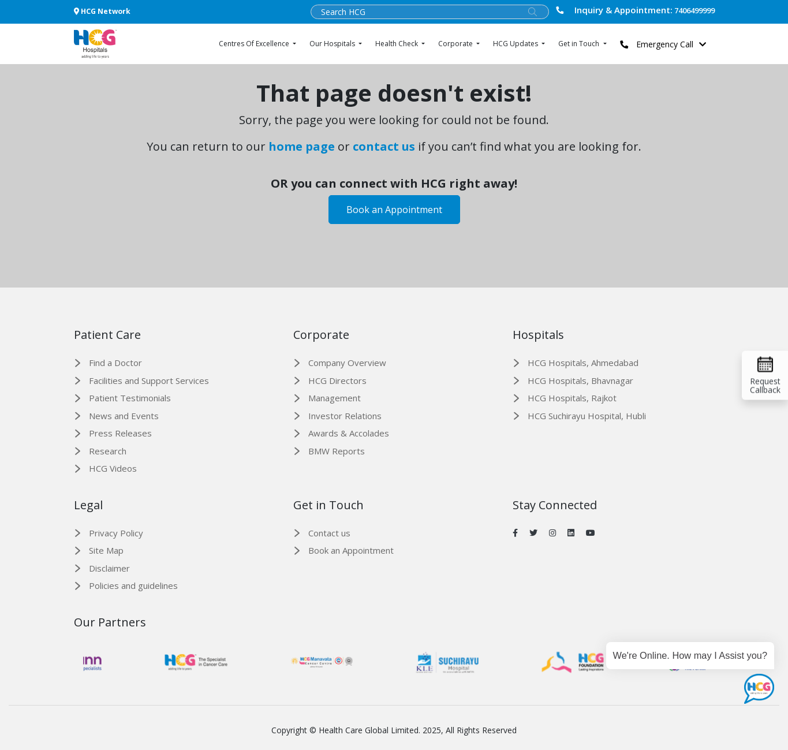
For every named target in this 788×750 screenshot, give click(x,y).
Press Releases (120, 433)
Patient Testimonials (130, 398)
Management (334, 398)
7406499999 (635, 10)
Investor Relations (345, 415)
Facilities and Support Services (149, 380)
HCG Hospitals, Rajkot (572, 398)
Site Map (106, 550)
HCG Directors (337, 380)
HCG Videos (113, 468)
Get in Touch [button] (579, 43)
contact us (384, 146)
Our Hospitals (333, 43)
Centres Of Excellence (255, 43)
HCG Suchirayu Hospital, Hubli (587, 415)
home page (301, 146)
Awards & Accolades (348, 433)
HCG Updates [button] (516, 43)
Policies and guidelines (133, 585)
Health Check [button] (397, 43)
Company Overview (347, 362)
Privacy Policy (116, 533)
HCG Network (102, 11)
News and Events (124, 415)
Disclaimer (109, 568)
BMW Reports (336, 451)
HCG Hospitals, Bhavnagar (580, 380)
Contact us (329, 533)
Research (107, 451)
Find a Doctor (115, 362)
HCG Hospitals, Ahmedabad (583, 362)
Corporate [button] (456, 43)
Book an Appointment (394, 209)
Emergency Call (666, 44)
